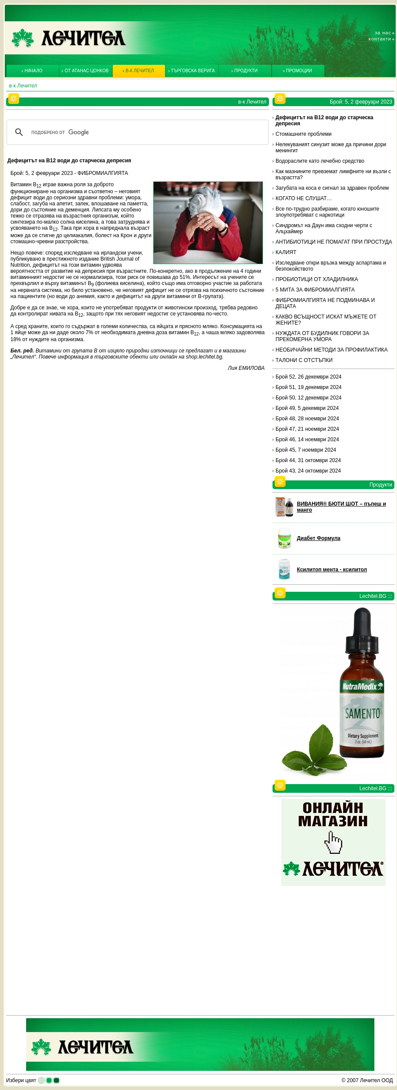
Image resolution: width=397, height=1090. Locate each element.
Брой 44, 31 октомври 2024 (308, 460)
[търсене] (136, 132)
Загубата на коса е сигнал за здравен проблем (332, 188)
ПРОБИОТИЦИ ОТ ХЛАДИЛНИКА (317, 279)
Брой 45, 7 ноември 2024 (306, 450)
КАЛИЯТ (286, 252)
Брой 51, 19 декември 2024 (309, 387)
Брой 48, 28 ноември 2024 (307, 419)
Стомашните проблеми (304, 134)
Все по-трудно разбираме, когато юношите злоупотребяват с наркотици (327, 212)
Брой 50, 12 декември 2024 (309, 398)
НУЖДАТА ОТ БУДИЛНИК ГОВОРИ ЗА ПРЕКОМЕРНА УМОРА (322, 336)
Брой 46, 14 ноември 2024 (307, 439)
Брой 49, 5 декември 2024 (307, 408)
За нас (383, 32)
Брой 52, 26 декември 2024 (309, 377)
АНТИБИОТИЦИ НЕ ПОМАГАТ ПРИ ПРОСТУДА (334, 242)
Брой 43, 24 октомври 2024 (308, 471)
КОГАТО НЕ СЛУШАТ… (304, 198)
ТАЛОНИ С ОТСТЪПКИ (304, 360)
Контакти (380, 38)
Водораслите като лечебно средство (320, 161)
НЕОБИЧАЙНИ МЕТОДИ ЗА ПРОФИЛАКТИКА (332, 350)
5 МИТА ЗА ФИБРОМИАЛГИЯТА (315, 290)
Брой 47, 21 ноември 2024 (307, 429)
